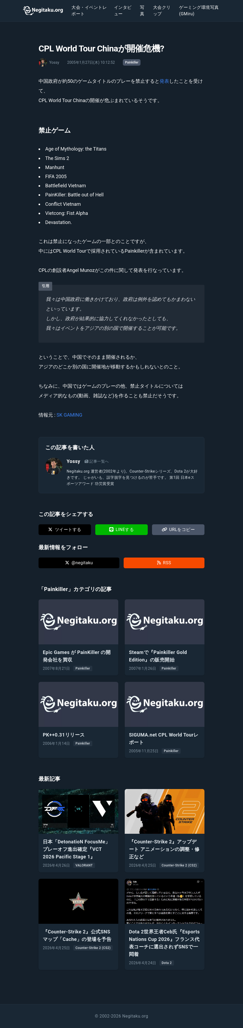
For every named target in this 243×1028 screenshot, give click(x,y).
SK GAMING (69, 415)
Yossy (73, 461)
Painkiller (131, 62)
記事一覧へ (97, 461)
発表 (164, 81)
